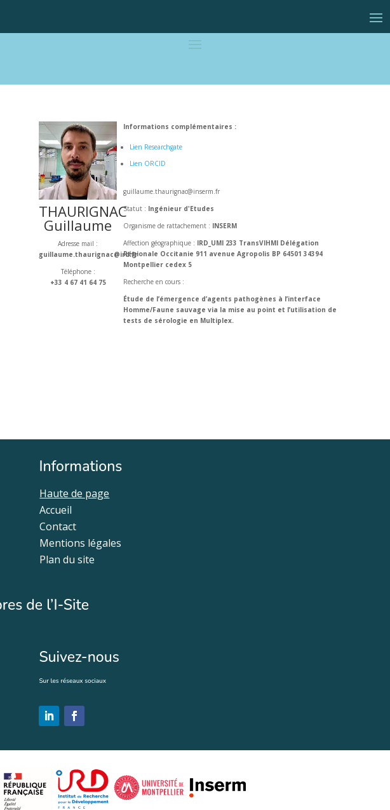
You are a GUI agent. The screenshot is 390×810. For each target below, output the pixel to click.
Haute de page (74, 493)
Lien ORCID (148, 163)
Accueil (55, 510)
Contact (57, 526)
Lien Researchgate (156, 146)
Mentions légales (80, 543)
